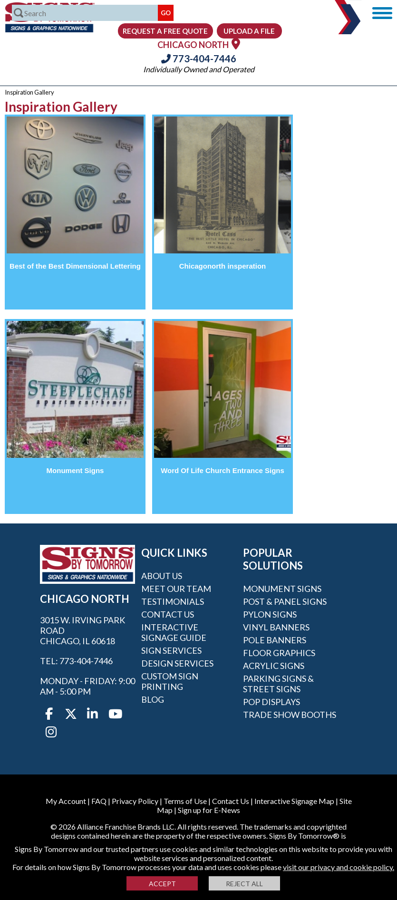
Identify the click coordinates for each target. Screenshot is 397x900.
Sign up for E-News (209, 809)
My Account (66, 800)
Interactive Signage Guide (173, 632)
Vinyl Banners (276, 627)
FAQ (99, 800)
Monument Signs (75, 470)
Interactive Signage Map (294, 800)
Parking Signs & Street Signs (278, 683)
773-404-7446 (198, 58)
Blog (152, 699)
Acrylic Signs (273, 665)
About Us (161, 576)
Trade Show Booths (289, 714)
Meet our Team (176, 588)
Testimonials (172, 601)
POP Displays (271, 702)
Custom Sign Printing (169, 681)
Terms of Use (185, 800)
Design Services (177, 663)
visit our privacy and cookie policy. (338, 866)
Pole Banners (274, 640)
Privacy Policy (135, 800)
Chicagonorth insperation (222, 266)
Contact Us (167, 614)
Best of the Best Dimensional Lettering (75, 266)
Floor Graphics (279, 653)
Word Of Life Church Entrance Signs (222, 470)
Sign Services (171, 650)
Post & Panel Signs (285, 601)
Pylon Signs (270, 614)
